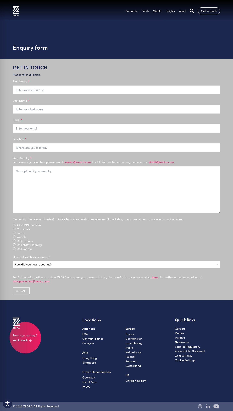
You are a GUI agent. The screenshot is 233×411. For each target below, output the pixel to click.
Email (17, 120)
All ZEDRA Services (29, 225)
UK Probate (24, 249)
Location (19, 139)
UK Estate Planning (29, 245)
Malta (129, 348)
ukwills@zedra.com (161, 162)
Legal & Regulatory (187, 347)
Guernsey (88, 377)
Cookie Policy (183, 356)
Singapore (89, 362)
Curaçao (88, 343)
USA (85, 334)
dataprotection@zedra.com (31, 281)
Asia (85, 352)
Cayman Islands (93, 339)
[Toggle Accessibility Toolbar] (7, 404)
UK (127, 375)
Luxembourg (133, 343)
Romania (131, 361)
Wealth (21, 237)
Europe (130, 328)
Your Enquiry (116, 160)
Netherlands (133, 352)
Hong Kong (89, 358)
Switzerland (133, 366)
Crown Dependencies (96, 372)
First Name (21, 81)
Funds (21, 233)
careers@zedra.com (77, 162)
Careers (180, 328)
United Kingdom (135, 381)
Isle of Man (89, 382)
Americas (88, 328)
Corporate (23, 229)
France (129, 334)
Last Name (21, 101)
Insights (180, 338)
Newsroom (182, 342)
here (155, 277)
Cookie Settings (185, 360)
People (179, 333)
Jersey (86, 386)
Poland (130, 357)
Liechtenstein (134, 339)
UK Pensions (25, 241)
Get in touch (209, 11)
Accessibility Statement (190, 351)
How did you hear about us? (31, 257)
